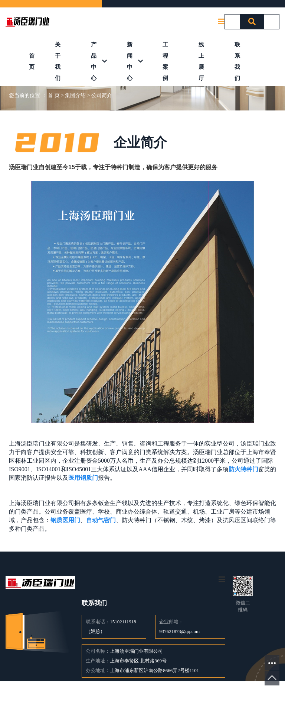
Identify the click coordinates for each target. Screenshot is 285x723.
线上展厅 (201, 61)
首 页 (54, 95)
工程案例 (165, 61)
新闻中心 (129, 61)
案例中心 (132, 702)
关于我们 (57, 61)
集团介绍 (75, 95)
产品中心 (93, 61)
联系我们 (237, 61)
